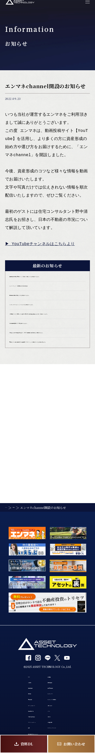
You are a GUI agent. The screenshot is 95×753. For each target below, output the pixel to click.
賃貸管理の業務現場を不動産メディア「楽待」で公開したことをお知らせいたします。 (47, 281)
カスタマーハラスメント (67, 717)
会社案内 (12, 638)
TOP (8, 628)
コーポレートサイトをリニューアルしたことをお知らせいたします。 (47, 337)
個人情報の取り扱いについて (28, 727)
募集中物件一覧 (17, 687)
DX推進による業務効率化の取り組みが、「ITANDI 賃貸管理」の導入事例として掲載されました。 (47, 399)
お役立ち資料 (58, 707)
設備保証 (55, 628)
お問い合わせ (58, 677)
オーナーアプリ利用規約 (67, 667)
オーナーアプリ (60, 657)
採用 (8, 717)
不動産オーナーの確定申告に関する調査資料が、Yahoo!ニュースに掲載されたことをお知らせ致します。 (46, 423)
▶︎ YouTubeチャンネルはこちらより (40, 244)
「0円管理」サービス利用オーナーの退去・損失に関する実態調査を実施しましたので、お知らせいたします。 (47, 357)
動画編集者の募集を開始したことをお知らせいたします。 (47, 318)
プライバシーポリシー (23, 707)
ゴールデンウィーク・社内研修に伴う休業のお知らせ (47, 300)
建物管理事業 (58, 638)
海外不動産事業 (60, 647)
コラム (53, 687)
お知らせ (55, 697)
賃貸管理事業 (15, 647)
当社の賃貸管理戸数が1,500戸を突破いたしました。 (46, 378)
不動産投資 (14, 667)
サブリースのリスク (20, 677)
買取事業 (12, 657)
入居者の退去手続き (21, 697)
